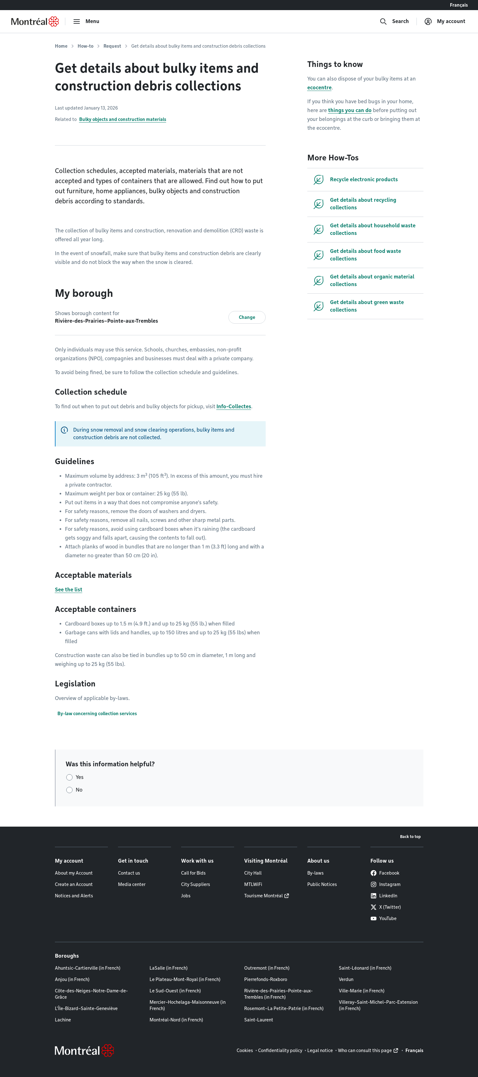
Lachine (63, 1019)
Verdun (346, 979)
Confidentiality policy (280, 1050)
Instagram (385, 884)
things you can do (350, 110)
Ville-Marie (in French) (362, 990)
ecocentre (319, 88)
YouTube (383, 918)
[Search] (394, 21)
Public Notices (322, 884)
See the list (68, 590)
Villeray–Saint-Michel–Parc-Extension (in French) (378, 1005)
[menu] (86, 21)
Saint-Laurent (258, 1019)
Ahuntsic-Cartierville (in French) (88, 968)
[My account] (445, 21)
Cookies (245, 1050)
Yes (80, 777)
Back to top (410, 836)
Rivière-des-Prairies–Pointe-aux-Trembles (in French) (278, 994)
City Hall (253, 873)
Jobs (186, 895)
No (79, 790)
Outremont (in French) (267, 968)
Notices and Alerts (74, 895)
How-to (85, 46)
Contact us (129, 873)
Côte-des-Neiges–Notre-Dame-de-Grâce (91, 994)
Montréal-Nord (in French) (176, 1019)
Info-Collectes (233, 407)
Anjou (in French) (72, 979)
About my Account (74, 873)
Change (247, 317)
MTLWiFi (253, 884)
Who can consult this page (365, 1050)
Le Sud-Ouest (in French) (175, 990)
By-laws (315, 873)
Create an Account (74, 884)
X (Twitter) (385, 907)
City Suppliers (195, 884)
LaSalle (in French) (169, 968)
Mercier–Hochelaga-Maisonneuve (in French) (188, 1005)
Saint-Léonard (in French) (365, 968)
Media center (131, 884)
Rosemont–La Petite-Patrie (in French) (284, 1008)
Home (61, 46)
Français (459, 5)
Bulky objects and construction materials (122, 119)
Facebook (384, 873)
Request (112, 46)
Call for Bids (193, 873)
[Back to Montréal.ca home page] (35, 21)
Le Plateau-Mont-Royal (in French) (185, 979)
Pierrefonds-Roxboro (265, 979)
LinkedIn (383, 896)
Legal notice (320, 1050)
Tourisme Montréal (263, 895)
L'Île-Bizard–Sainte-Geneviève (86, 1008)
